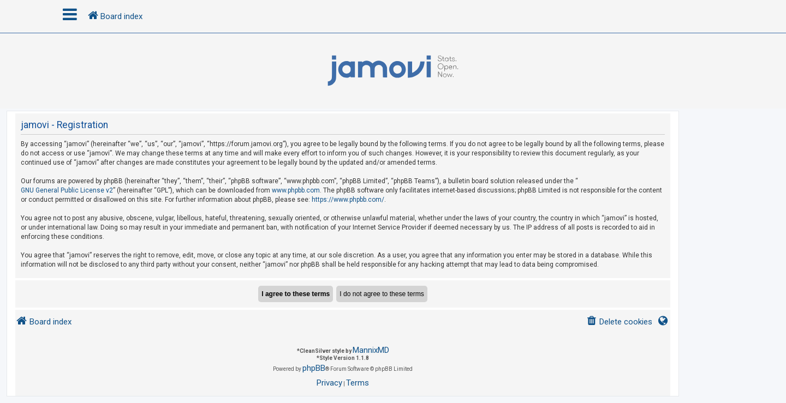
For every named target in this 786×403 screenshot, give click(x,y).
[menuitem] (619, 322)
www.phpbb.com (296, 190)
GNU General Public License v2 (67, 190)
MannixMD (371, 350)
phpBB (313, 368)
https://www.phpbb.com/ (348, 199)
